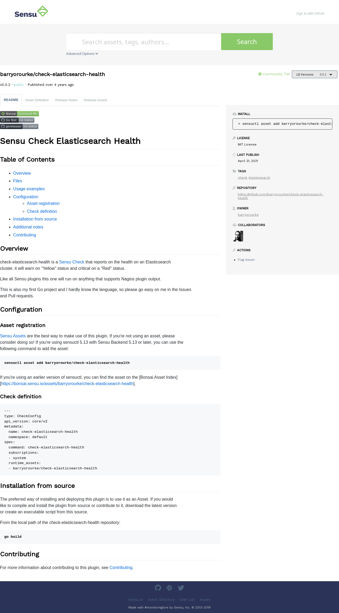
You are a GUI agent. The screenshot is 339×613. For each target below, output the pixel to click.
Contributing (24, 235)
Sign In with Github (310, 13)
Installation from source (35, 219)
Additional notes (28, 227)
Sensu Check (71, 262)
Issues (205, 599)
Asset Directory (161, 599)
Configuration (25, 197)
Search (247, 41)
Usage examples (29, 189)
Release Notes (66, 100)
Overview (22, 173)
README (11, 100)
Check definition (42, 211)
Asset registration (43, 203)
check (242, 177)
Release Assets (95, 100)
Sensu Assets (13, 336)
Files (17, 181)
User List (187, 599)
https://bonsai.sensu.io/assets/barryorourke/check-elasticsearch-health (67, 383)
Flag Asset (246, 260)
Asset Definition (37, 100)
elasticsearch (259, 177)
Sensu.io (135, 599)
